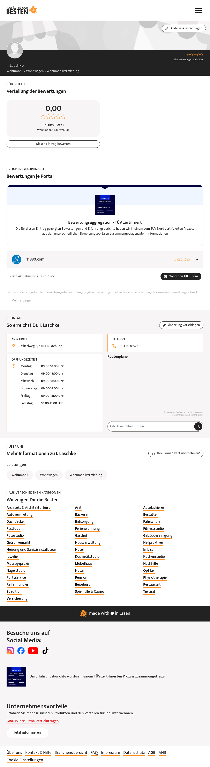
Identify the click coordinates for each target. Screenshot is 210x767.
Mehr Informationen (153, 233)
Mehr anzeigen (22, 300)
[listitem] (29, 508)
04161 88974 (129, 346)
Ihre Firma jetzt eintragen (33, 721)
